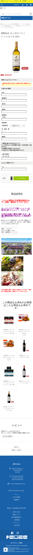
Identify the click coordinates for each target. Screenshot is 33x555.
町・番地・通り (5, 130)
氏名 (3, 93)
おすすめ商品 (16, 497)
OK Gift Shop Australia (21, 546)
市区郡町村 (5, 126)
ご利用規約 (16, 520)
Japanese (16, 5)
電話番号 (4, 98)
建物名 (3, 137)
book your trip (20, 552)
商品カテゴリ (6, 18)
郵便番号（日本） (4, 116)
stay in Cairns (15, 548)
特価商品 (16, 500)
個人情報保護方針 (16, 517)
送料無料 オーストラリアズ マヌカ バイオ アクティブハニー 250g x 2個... (9, 331)
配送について (16, 515)
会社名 (3, 104)
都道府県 (4, 123)
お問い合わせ (16, 512)
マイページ (16, 523)
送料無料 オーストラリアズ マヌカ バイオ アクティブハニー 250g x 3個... (9, 383)
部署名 (3, 109)
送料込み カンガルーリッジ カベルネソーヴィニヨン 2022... (9, 408)
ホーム (5, 24)
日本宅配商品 (14, 24)
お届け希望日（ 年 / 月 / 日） (5, 155)
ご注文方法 (16, 525)
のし (3, 167)
